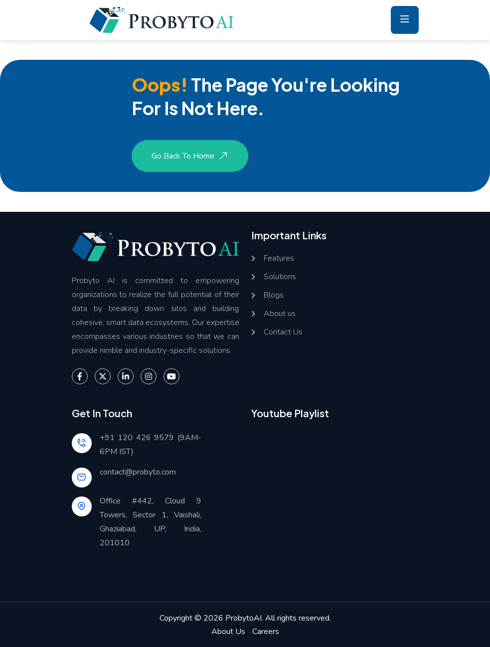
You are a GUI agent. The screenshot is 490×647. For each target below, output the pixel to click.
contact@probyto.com (138, 472)
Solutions (280, 277)
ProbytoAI (243, 618)
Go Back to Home (191, 156)
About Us (228, 631)
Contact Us (283, 332)
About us (280, 314)
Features (279, 258)
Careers (265, 631)
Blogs (274, 295)
